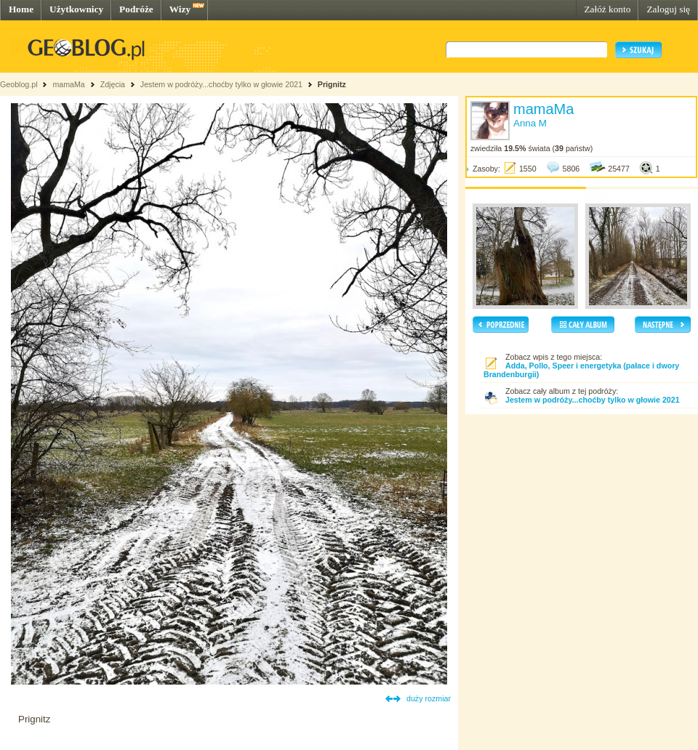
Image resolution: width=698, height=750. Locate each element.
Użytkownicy (76, 9)
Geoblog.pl (19, 84)
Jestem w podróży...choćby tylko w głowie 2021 (221, 84)
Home (21, 9)
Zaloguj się (668, 9)
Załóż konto (607, 9)
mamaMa (68, 84)
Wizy (179, 9)
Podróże (136, 9)
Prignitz (332, 84)
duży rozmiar (428, 698)
